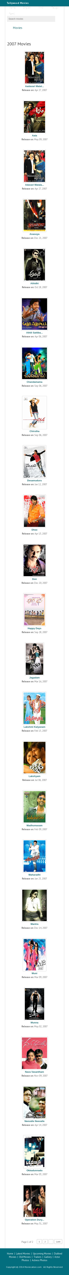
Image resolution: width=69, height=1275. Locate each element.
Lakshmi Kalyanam (34, 727)
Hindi (41, 7)
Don (34, 579)
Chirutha (34, 431)
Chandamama (34, 382)
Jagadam (34, 677)
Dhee (35, 529)
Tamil (12, 14)
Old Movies (25, 1257)
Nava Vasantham (34, 1071)
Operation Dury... (34, 1219)
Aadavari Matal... (34, 86)
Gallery (48, 1257)
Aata (34, 135)
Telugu (55, 7)
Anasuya (34, 234)
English (27, 7)
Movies (36, 28)
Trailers (37, 1257)
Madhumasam (34, 825)
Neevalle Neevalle (34, 1121)
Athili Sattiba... (34, 332)
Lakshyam (34, 776)
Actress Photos (39, 1260)
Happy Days (34, 628)
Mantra (34, 924)
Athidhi (34, 283)
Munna (34, 1022)
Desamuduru (34, 480)
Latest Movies (23, 1253)
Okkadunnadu (34, 1170)
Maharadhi (34, 874)
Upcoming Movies (42, 1253)
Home (12, 7)
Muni (34, 973)
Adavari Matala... (34, 184)
